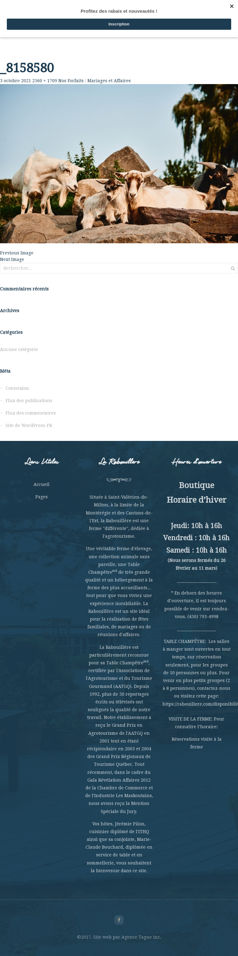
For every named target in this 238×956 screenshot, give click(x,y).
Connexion (17, 388)
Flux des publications (29, 400)
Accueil (41, 484)
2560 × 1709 (44, 80)
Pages (41, 496)
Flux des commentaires (31, 413)
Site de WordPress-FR (29, 425)
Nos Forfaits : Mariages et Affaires (94, 80)
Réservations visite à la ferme (197, 743)
